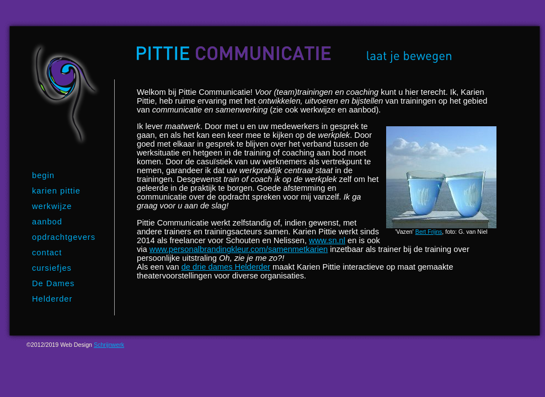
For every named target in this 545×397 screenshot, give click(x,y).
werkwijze (52, 206)
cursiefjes (52, 268)
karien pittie (56, 190)
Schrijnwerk (109, 344)
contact (47, 252)
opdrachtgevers (63, 237)
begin (43, 175)
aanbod (47, 221)
